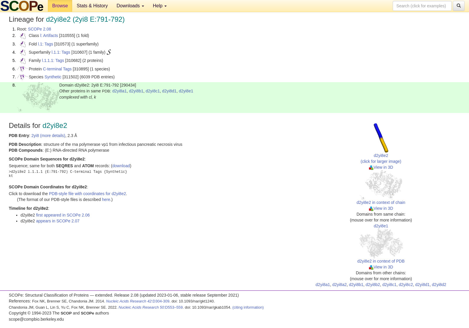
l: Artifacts (49, 35)
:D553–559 (151, 307)
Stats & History (92, 5)
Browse (60, 5)
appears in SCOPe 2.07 (58, 221)
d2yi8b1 (136, 91)
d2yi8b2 (373, 284)
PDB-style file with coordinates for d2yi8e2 (87, 193)
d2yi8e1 (186, 91)
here (106, 199)
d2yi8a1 (119, 91)
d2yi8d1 (169, 91)
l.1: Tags (45, 44)
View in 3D (381, 167)
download (121, 165)
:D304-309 (138, 301)
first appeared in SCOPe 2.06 (63, 215)
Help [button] (160, 5)
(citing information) (248, 307)
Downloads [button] (130, 5)
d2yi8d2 (439, 284)
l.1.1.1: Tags (53, 60)
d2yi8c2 (406, 284)
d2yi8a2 (339, 284)
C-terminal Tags (57, 69)
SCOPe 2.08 (39, 29)
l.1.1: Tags (61, 52)
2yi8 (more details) (48, 135)
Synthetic (53, 77)
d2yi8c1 (153, 91)
